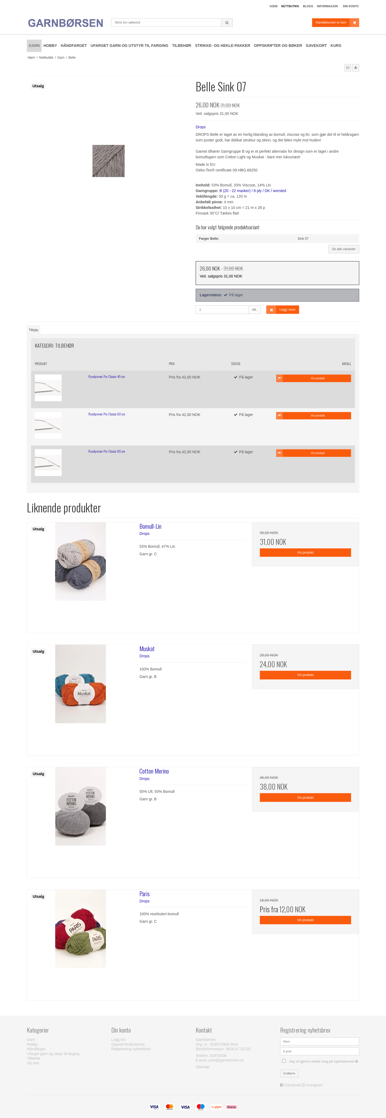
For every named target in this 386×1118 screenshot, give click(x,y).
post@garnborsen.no (226, 1060)
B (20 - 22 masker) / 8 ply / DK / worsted (253, 191)
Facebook (292, 1085)
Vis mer (33, 1063)
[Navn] (319, 1041)
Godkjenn (289, 1073)
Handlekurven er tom (337, 22)
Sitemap (202, 1067)
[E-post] (319, 1051)
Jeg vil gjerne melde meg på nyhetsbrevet (324, 1060)
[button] (347, 68)
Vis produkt (305, 552)
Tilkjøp (33, 330)
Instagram (314, 1085)
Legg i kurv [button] (281, 310)
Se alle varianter (344, 249)
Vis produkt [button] (300, 378)
